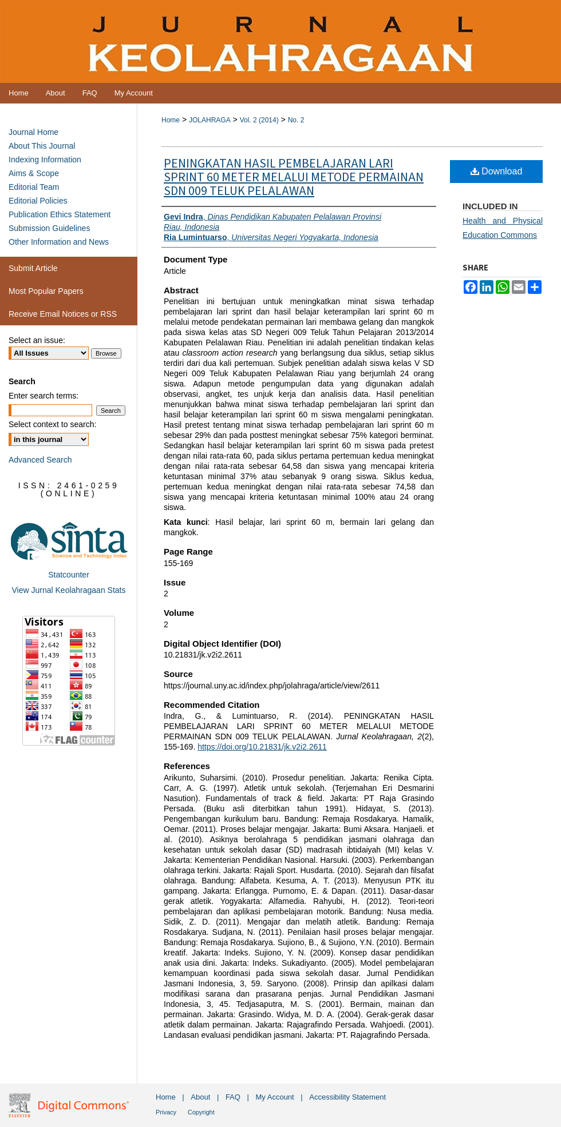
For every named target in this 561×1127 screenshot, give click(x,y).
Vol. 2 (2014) (259, 120)
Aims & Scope (34, 173)
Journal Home (33, 132)
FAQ (233, 1097)
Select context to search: (52, 424)
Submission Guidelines (49, 228)
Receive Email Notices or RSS (63, 313)
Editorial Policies (38, 200)
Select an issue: (37, 340)
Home (170, 120)
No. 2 (296, 120)
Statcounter (68, 574)
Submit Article (33, 268)
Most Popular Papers (46, 291)
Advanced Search (40, 459)
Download (497, 171)
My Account (275, 1097)
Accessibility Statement (347, 1097)
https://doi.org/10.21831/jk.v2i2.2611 (262, 746)
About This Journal (42, 145)
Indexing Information (45, 159)
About (200, 1097)
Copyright (201, 1112)
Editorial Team (34, 187)
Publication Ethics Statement (59, 214)
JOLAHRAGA (210, 120)
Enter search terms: (43, 395)
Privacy (166, 1112)
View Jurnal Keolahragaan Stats (69, 590)
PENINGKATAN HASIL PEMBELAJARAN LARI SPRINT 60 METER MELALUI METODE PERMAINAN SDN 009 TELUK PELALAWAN (294, 177)
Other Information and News (59, 241)
